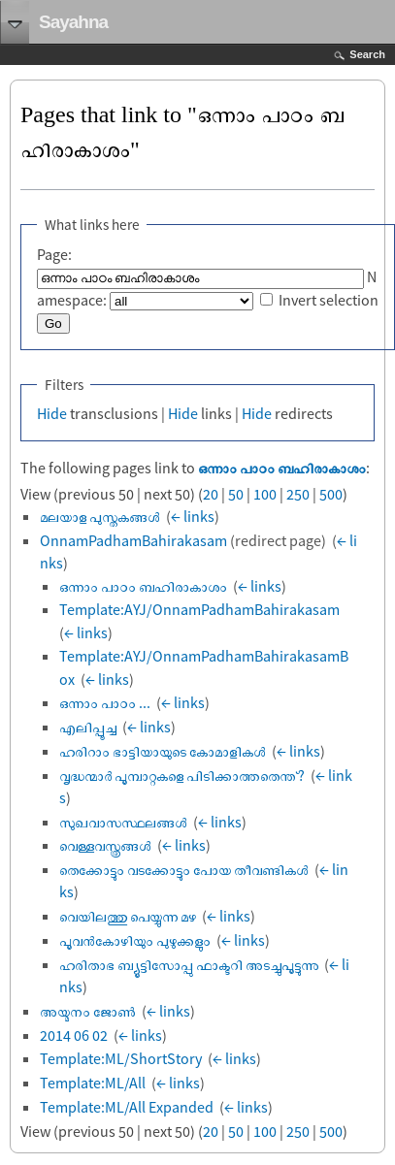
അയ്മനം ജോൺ (88, 1010)
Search (367, 54)
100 (265, 493)
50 (236, 493)
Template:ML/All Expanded (127, 1106)
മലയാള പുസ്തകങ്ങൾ (100, 516)
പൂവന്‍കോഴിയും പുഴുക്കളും (135, 940)
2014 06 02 (74, 1035)
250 (298, 493)
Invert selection (329, 299)
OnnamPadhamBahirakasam (133, 540)
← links (192, 516)
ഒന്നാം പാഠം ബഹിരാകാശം (282, 467)
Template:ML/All (93, 1082)
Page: (54, 254)
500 (331, 493)
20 (210, 493)
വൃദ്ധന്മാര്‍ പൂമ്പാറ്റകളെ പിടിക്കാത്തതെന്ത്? (182, 775)
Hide (52, 413)
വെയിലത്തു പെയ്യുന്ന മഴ (127, 915)
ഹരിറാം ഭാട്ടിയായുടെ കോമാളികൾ (162, 750)
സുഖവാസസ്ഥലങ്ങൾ (123, 821)
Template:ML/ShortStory (121, 1058)
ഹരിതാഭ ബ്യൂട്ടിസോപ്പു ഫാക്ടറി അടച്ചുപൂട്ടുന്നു (188, 964)
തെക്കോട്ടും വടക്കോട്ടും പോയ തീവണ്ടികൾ (184, 869)
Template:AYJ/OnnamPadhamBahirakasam (199, 609)
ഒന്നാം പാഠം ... (104, 702)
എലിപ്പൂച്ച (87, 726)
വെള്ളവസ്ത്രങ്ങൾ (105, 845)
